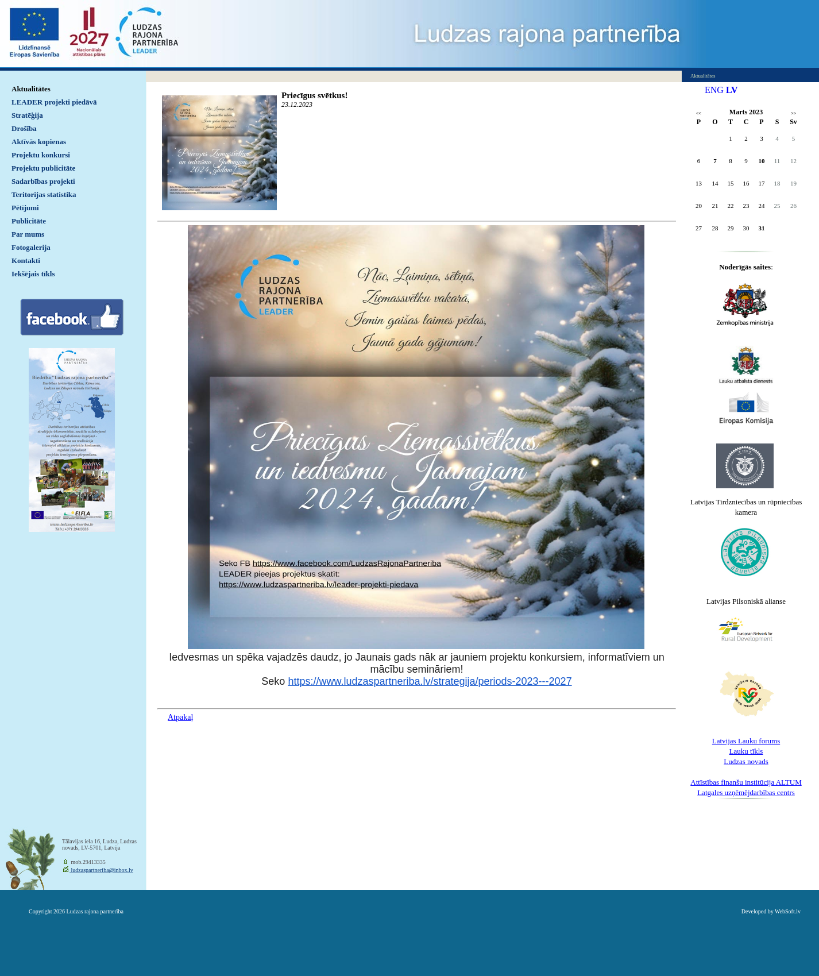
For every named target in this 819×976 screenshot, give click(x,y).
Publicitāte (28, 221)
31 (762, 228)
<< (698, 113)
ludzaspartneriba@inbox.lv (101, 870)
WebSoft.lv (788, 911)
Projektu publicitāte (43, 168)
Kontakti (25, 260)
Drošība (24, 128)
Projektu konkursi (40, 155)
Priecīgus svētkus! (314, 95)
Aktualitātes (31, 88)
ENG (714, 90)
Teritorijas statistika (43, 194)
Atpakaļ (180, 717)
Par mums (27, 234)
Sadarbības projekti (43, 181)
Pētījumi (25, 207)
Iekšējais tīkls (33, 273)
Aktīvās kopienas (38, 141)
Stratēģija (27, 115)
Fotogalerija (31, 247)
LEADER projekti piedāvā (54, 102)
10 (762, 160)
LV (732, 90)
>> (793, 113)
